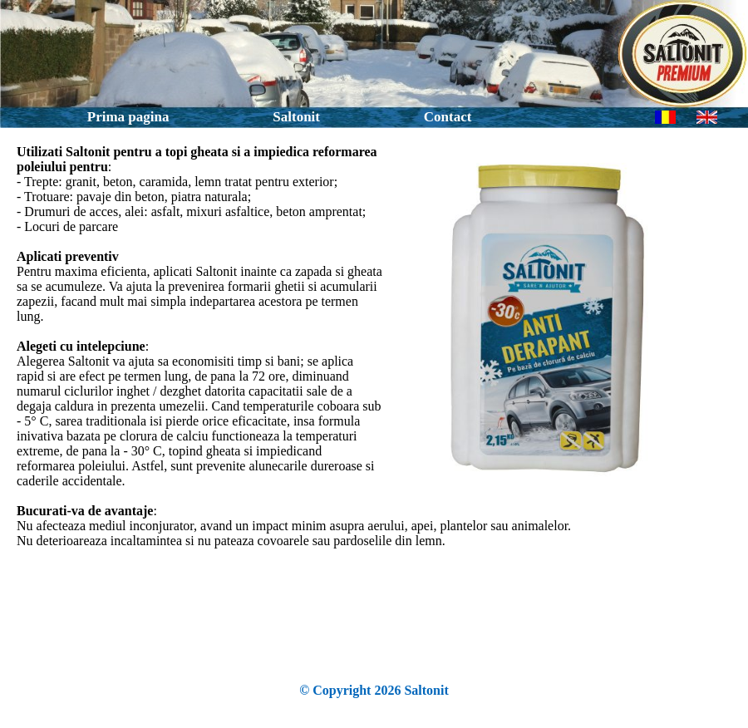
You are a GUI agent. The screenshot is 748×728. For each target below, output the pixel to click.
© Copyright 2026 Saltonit (374, 690)
